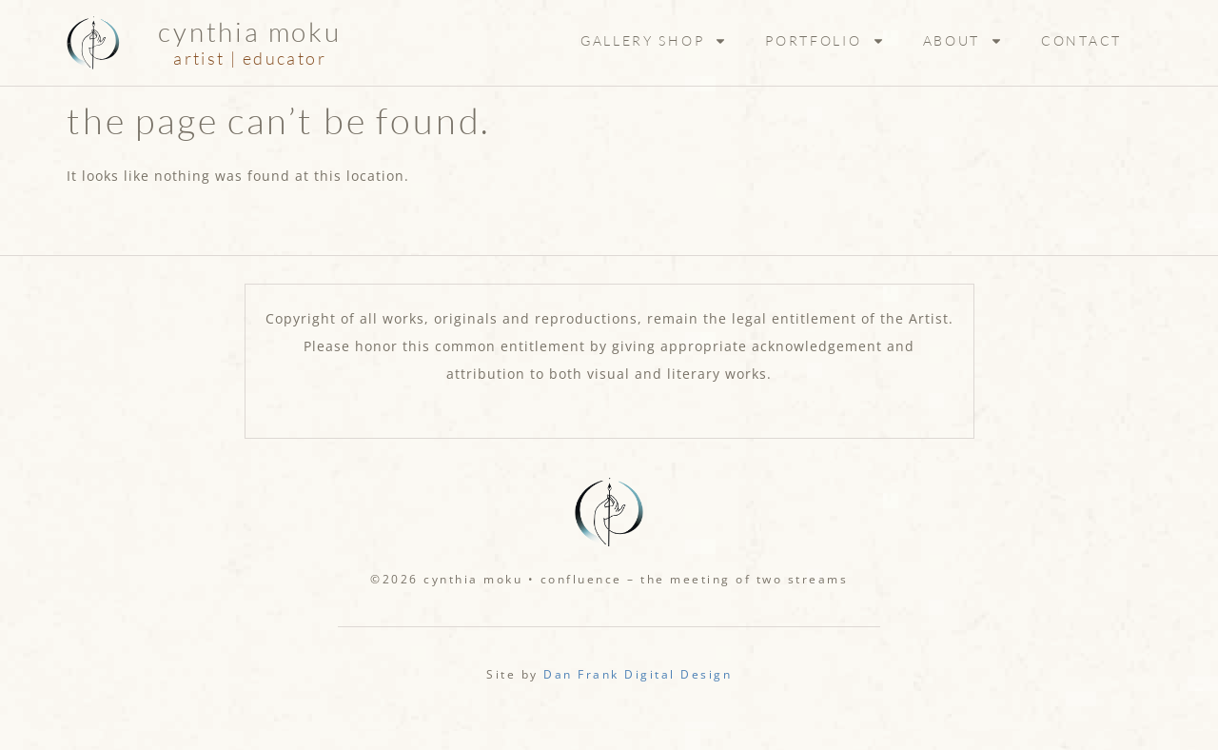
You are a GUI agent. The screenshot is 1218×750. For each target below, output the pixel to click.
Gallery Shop (653, 41)
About (963, 41)
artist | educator (249, 58)
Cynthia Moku (250, 31)
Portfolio (824, 41)
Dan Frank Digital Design (637, 674)
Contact (1081, 40)
